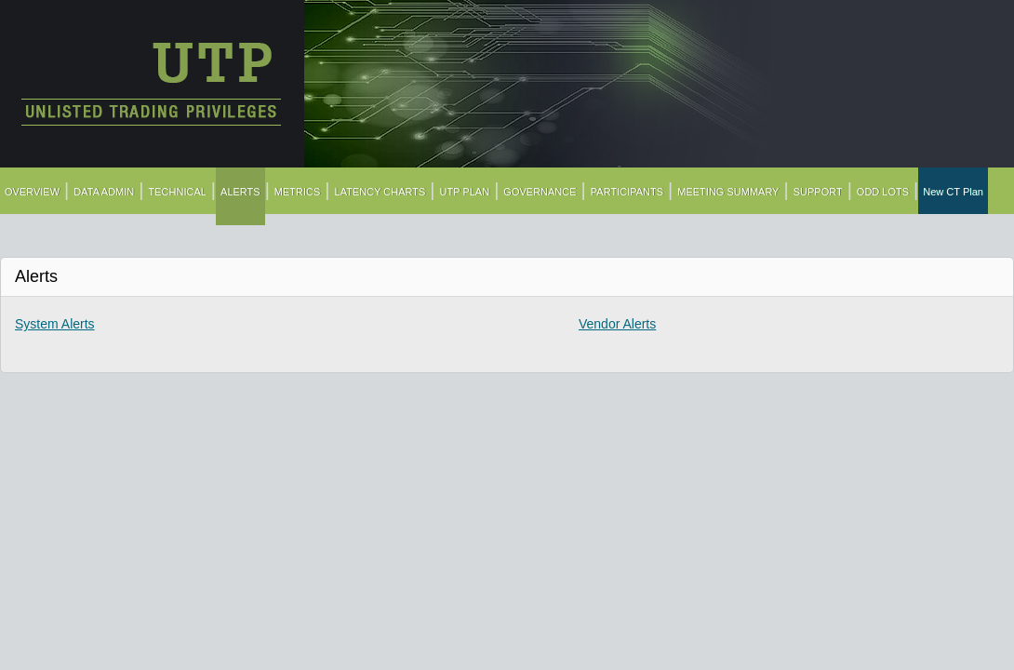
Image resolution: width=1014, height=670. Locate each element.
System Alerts (55, 323)
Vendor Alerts (617, 323)
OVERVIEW (32, 191)
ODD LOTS (883, 191)
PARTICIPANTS (627, 191)
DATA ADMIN (103, 191)
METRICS (297, 191)
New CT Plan (953, 191)
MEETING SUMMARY (728, 191)
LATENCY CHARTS (380, 191)
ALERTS (240, 191)
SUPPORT (818, 191)
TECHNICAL (178, 191)
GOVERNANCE (539, 191)
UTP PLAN (465, 191)
